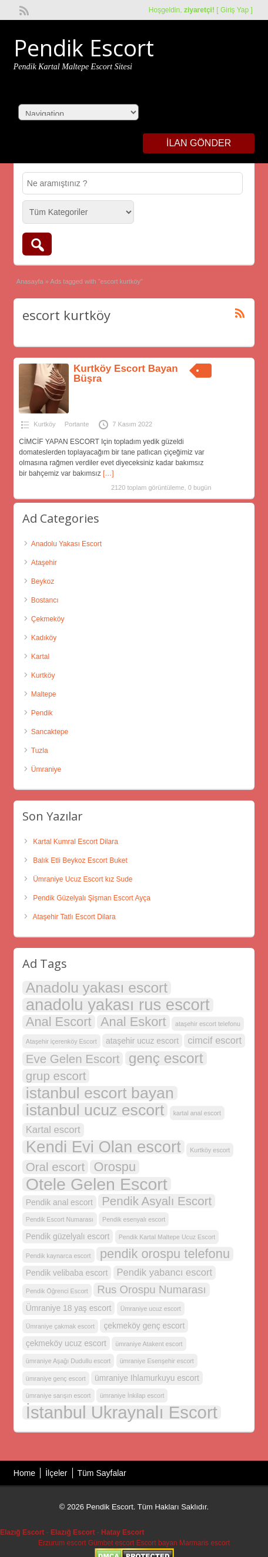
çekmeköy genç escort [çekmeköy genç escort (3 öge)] (144, 1325)
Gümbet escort (111, 1543)
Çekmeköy (48, 619)
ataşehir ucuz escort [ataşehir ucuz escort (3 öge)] (142, 1040)
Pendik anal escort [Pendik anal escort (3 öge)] (59, 1202)
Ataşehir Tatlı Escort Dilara (73, 917)
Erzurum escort (62, 1543)
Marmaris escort (204, 1543)
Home (24, 1473)
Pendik (42, 713)
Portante (77, 424)
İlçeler (56, 1473)
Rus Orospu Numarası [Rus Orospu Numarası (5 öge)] (151, 1289)
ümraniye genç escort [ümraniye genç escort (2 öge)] (56, 1378)
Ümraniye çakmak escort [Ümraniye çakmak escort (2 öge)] (60, 1326)
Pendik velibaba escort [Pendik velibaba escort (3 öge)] (67, 1272)
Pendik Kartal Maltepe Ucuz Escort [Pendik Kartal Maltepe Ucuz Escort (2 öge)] (167, 1236)
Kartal (40, 657)
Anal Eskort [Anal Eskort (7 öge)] (133, 1022)
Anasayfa (29, 281)
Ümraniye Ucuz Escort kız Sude (82, 879)
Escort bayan (156, 1543)
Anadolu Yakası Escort (66, 544)
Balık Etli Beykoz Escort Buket (80, 860)
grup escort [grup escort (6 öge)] (56, 1075)
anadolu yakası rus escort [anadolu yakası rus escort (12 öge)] (118, 1005)
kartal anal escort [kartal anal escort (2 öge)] (197, 1113)
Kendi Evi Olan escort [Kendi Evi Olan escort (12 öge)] (103, 1147)
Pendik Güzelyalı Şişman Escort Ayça (91, 898)
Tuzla (39, 750)
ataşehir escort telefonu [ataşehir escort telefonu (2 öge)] (207, 1023)
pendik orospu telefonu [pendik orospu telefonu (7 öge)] (165, 1254)
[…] (108, 473)
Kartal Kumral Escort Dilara (75, 842)
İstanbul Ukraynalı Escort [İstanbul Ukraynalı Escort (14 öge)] (121, 1412)
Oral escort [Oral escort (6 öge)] (55, 1166)
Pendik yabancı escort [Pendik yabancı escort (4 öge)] (165, 1272)
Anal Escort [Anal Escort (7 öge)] (59, 1022)
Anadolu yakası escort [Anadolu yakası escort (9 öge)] (97, 988)
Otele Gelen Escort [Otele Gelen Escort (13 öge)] (97, 1184)
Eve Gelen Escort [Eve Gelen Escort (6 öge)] (73, 1058)
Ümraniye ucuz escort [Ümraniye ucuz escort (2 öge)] (150, 1308)
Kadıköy (43, 638)
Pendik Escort (84, 47)
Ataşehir (44, 563)
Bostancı (45, 600)
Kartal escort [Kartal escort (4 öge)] (53, 1129)
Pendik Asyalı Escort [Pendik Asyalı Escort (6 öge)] (157, 1201)
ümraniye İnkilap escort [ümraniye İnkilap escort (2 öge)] (132, 1395)
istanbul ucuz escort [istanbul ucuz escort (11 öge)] (95, 1110)
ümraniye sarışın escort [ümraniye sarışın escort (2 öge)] (58, 1395)
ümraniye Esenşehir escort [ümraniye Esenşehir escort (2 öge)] (157, 1360)
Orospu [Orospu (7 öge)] (114, 1167)
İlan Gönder (198, 143)
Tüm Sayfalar (102, 1473)
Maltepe (43, 694)
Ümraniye (46, 769)
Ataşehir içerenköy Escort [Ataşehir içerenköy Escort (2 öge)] (61, 1041)
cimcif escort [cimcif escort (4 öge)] (214, 1040)
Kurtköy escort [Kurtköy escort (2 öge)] (210, 1150)
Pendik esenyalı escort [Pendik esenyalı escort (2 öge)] (133, 1219)
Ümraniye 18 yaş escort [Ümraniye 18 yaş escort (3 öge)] (69, 1308)
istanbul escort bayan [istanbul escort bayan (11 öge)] (100, 1093)
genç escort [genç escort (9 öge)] (166, 1058)
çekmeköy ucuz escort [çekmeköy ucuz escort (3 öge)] (66, 1343)
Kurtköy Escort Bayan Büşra (125, 373)
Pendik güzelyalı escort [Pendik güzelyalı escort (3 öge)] (68, 1236)
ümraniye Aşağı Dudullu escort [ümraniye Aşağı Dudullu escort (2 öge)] (68, 1360)
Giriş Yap (234, 10)
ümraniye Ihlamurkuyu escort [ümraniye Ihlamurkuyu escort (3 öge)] (147, 1378)
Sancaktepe (49, 732)
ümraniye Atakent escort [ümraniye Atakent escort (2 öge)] (148, 1343)
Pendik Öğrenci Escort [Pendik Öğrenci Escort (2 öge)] (57, 1290)
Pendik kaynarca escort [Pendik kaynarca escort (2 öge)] (58, 1255)
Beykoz (42, 581)
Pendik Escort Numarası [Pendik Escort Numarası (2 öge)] (59, 1219)
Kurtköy (44, 424)
